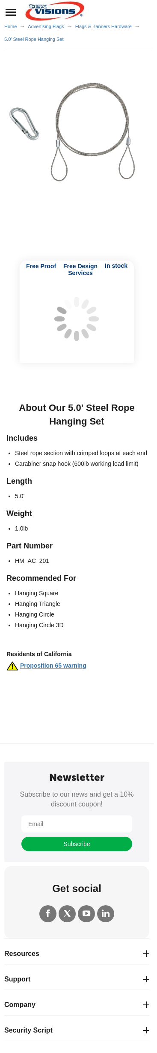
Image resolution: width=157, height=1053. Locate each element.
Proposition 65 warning (53, 665)
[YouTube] (86, 913)
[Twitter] (67, 913)
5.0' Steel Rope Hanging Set (33, 39)
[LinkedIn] (105, 913)
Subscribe (76, 844)
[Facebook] (47, 913)
